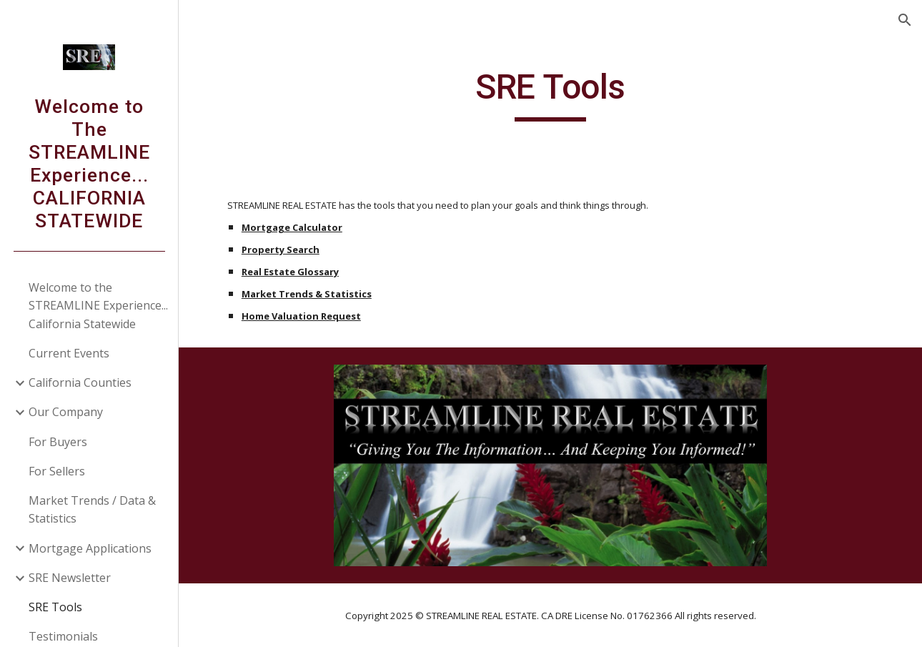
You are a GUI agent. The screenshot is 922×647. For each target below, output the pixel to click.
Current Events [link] (69, 353)
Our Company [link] (66, 412)
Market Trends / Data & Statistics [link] (92, 509)
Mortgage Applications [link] (90, 548)
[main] (550, 93)
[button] (905, 20)
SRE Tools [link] (55, 607)
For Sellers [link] (57, 471)
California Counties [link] (80, 382)
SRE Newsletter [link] (70, 578)
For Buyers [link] (58, 442)
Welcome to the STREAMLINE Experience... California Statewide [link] (98, 306)
